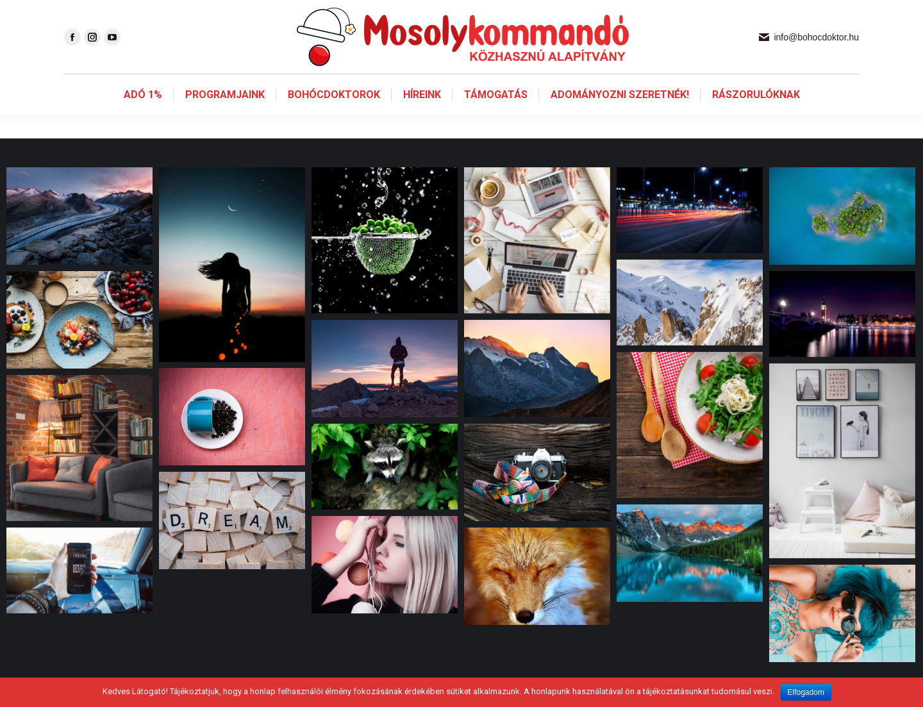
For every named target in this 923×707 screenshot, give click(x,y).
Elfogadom (806, 692)
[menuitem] (143, 118)
